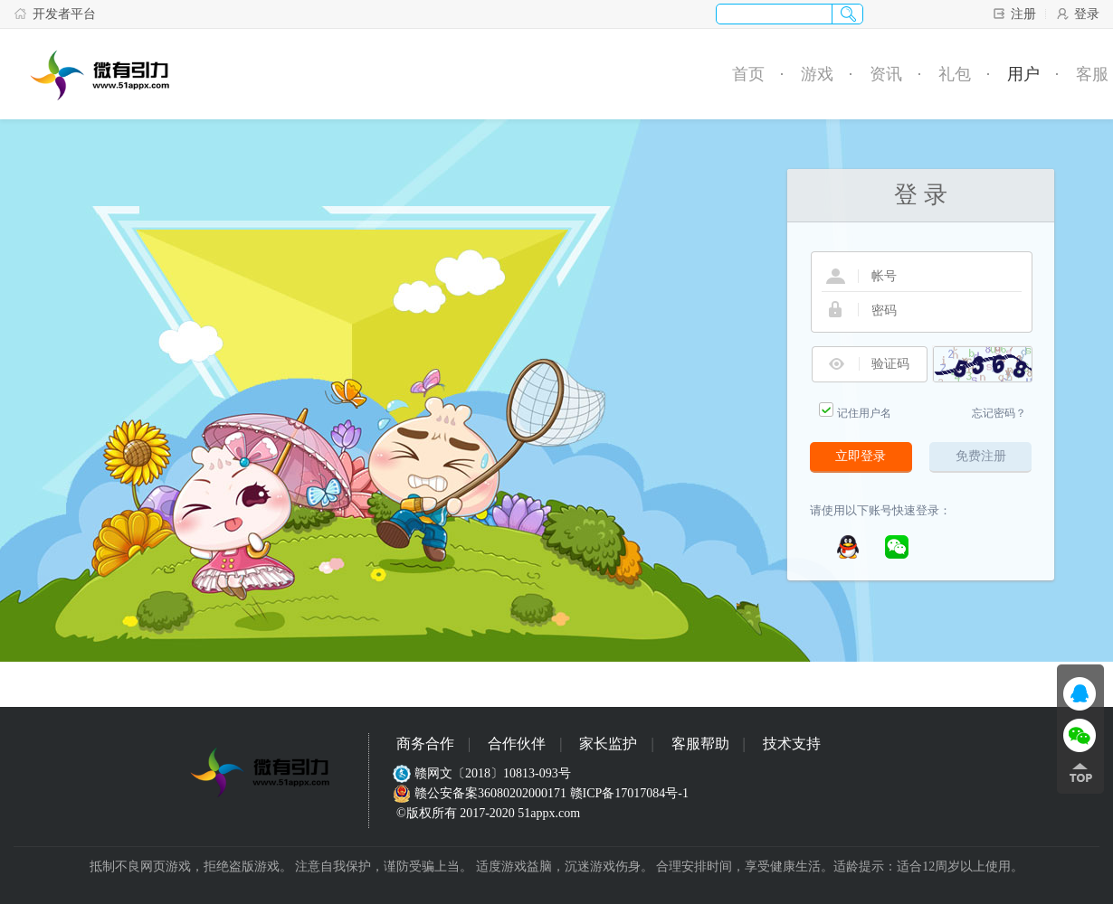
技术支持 (792, 743)
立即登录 (860, 456)
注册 (1014, 13)
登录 (1077, 13)
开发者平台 (55, 13)
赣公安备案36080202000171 (481, 793)
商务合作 (425, 743)
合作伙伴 (517, 743)
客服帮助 (700, 743)
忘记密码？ (999, 413)
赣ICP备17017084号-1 (629, 793)
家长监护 (608, 743)
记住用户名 (864, 413)
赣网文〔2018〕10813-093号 (483, 773)
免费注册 (981, 456)
